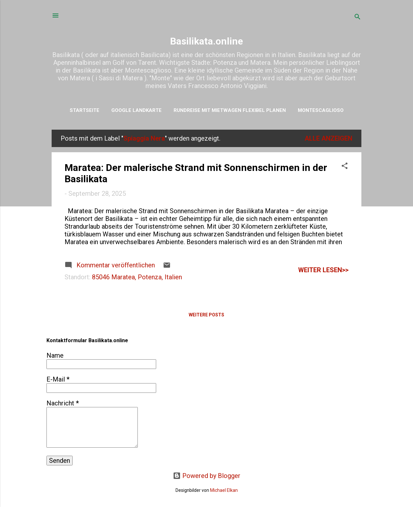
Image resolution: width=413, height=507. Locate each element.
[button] (344, 166)
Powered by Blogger (206, 476)
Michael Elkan (224, 490)
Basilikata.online (206, 41)
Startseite (84, 110)
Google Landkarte (136, 110)
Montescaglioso (321, 110)
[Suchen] (357, 17)
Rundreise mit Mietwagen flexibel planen (230, 110)
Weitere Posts (206, 314)
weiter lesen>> (323, 270)
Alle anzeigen (328, 138)
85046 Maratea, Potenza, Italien (137, 277)
